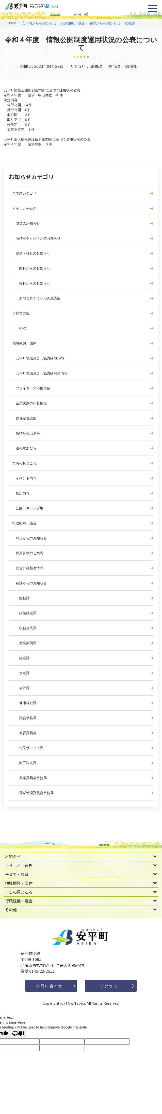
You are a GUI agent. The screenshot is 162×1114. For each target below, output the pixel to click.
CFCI (19, 328)
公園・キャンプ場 (27, 508)
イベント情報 (24, 478)
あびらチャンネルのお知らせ (36, 238)
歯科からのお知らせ (31, 283)
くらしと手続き (24, 208)
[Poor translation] (18, 1034)
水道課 (21, 673)
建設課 (21, 658)
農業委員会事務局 (29, 778)
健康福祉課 (24, 703)
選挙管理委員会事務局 (33, 793)
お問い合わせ (49, 986)
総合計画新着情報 (27, 568)
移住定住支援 (24, 418)
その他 (11, 910)
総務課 (130, 23)
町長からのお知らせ (29, 538)
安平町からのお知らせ (39, 23)
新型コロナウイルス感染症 (36, 298)
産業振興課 (24, 643)
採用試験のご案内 (27, 553)
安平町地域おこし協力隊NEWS (38, 358)
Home (11, 23)
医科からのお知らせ (31, 268)
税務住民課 (24, 628)
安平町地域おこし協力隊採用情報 (39, 373)
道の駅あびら (24, 448)
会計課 (21, 688)
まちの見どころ (24, 463)
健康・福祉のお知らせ (31, 253)
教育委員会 (24, 733)
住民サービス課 (27, 748)
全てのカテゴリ (24, 193)
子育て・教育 (17, 874)
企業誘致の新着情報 (29, 403)
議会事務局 (24, 718)
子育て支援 (21, 313)
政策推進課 (24, 613)
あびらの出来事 (26, 433)
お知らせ (13, 856)
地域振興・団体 (24, 343)
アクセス (109, 986)
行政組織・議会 (73, 23)
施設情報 (21, 493)
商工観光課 (24, 763)
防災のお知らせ (26, 223)
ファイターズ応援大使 (31, 388)
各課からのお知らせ (104, 23)
